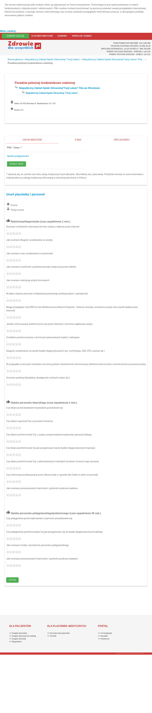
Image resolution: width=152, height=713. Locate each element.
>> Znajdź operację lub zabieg (22, 636)
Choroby (62, 36)
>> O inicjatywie (105, 633)
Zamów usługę (15, 36)
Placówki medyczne (42, 36)
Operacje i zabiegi (82, 36)
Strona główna (15, 59)
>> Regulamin (15, 642)
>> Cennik (51, 636)
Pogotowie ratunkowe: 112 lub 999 (131, 43)
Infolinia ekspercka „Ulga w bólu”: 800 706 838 (125, 49)
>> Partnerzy (103, 639)
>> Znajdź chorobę (17, 639)
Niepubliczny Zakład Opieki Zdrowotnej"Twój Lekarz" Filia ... (114, 59)
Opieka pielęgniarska (18, 156)
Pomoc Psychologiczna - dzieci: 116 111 (129, 54)
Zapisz (12, 580)
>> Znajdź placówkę (18, 633)
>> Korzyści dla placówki (58, 633)
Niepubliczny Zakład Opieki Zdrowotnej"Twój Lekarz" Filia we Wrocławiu (59, 88)
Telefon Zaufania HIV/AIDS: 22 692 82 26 (130, 46)
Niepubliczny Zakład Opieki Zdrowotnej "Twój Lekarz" (52, 59)
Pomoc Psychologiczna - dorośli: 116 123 (128, 52)
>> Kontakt (103, 636)
